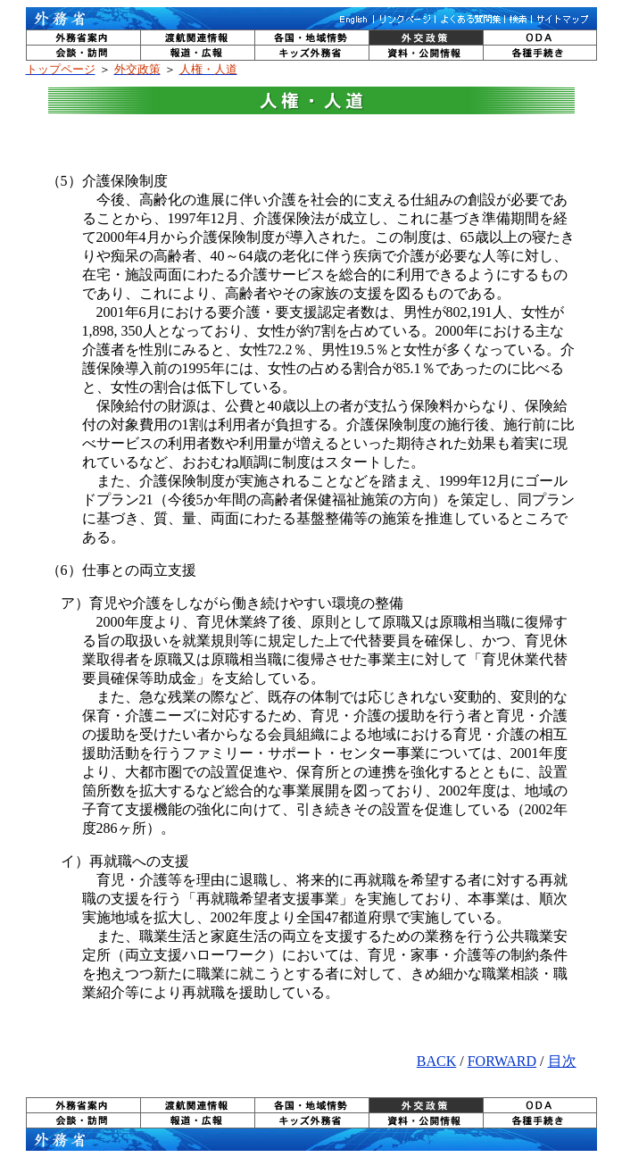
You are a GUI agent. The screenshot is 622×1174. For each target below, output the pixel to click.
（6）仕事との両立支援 (121, 570)
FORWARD (502, 1061)
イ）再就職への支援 (117, 861)
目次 (562, 1061)
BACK (436, 1061)
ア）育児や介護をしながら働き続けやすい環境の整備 (224, 603)
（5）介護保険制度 (107, 180)
